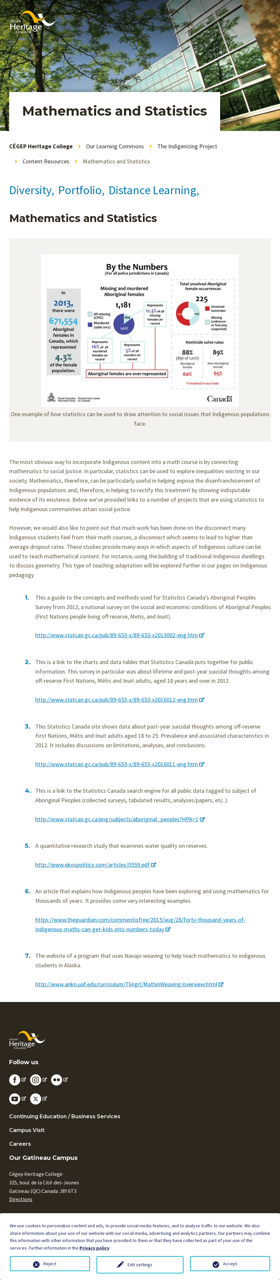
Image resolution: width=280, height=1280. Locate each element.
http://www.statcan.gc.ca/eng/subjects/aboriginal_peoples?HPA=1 (120, 819)
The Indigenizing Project (187, 146)
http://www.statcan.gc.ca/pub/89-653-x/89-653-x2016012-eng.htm (119, 699)
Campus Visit (26, 1130)
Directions (20, 1199)
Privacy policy (94, 1248)
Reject (50, 1264)
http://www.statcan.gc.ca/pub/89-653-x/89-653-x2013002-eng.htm (119, 635)
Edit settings (140, 1265)
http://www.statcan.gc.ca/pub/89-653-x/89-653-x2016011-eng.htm (119, 764)
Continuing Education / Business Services (64, 1116)
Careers (20, 1144)
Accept (230, 1264)
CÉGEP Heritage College (41, 146)
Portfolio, (81, 190)
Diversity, (31, 190)
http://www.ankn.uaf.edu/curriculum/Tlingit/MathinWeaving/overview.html (129, 984)
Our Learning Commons (115, 146)
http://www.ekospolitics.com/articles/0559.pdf (95, 864)
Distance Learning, (154, 190)
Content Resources (46, 161)
